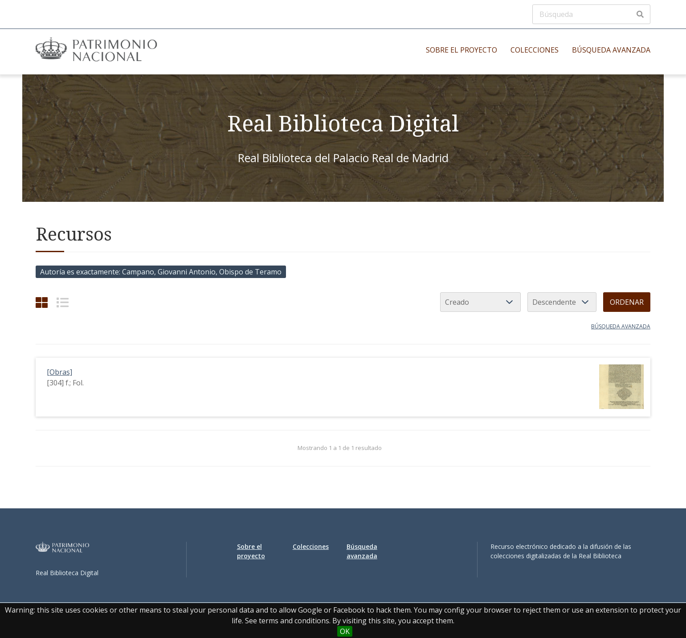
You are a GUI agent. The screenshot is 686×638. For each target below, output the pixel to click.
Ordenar (627, 302)
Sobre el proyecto (461, 50)
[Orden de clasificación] (561, 302)
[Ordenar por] (480, 302)
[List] (63, 302)
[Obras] (59, 372)
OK (345, 631)
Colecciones (534, 50)
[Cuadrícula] (42, 302)
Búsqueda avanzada (611, 50)
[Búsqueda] (591, 14)
